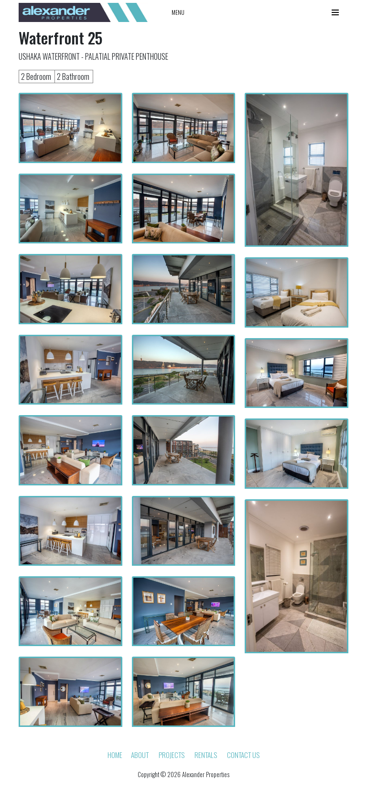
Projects (171, 754)
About (140, 754)
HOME (115, 754)
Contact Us (243, 754)
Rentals (205, 754)
